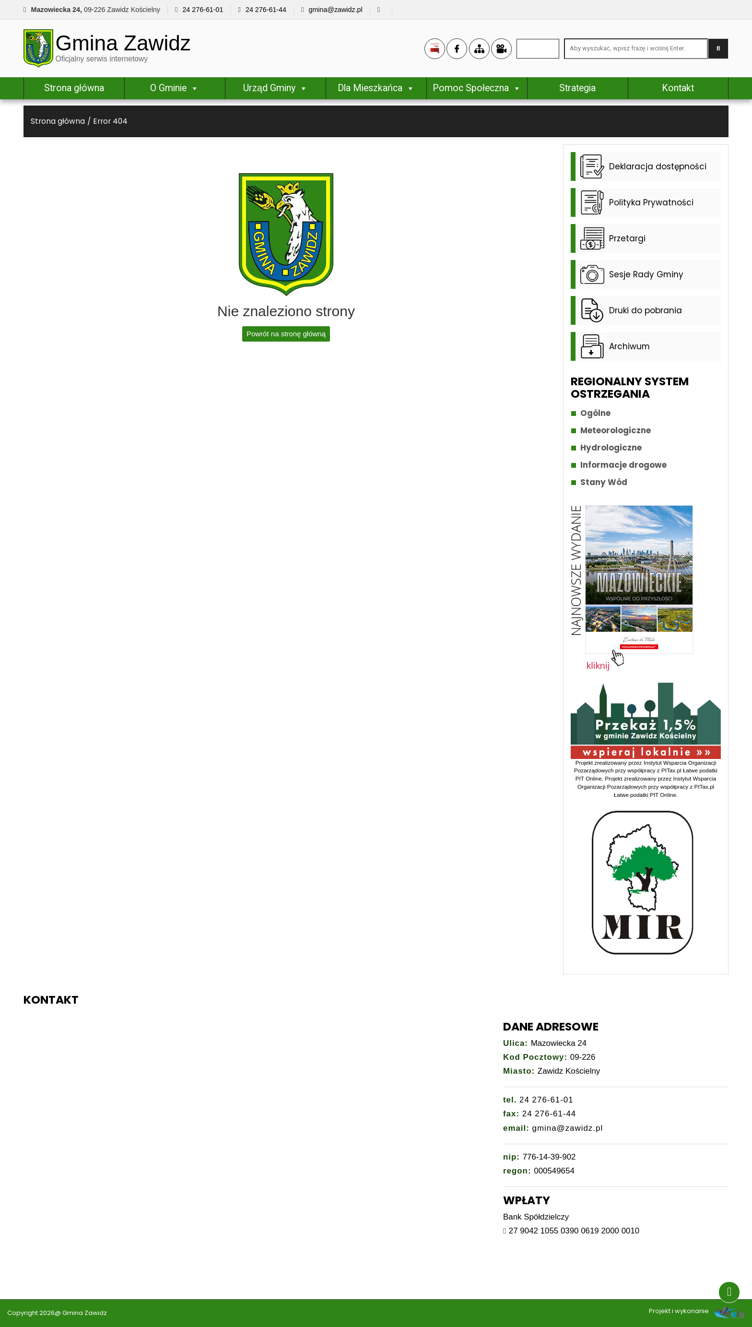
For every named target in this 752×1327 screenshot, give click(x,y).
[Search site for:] (636, 48)
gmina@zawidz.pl (335, 9)
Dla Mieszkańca (376, 88)
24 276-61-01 (202, 9)
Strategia (577, 88)
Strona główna (74, 88)
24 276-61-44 (266, 9)
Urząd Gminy (275, 88)
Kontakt (678, 88)
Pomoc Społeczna (477, 88)
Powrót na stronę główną (286, 334)
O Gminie (174, 88)
